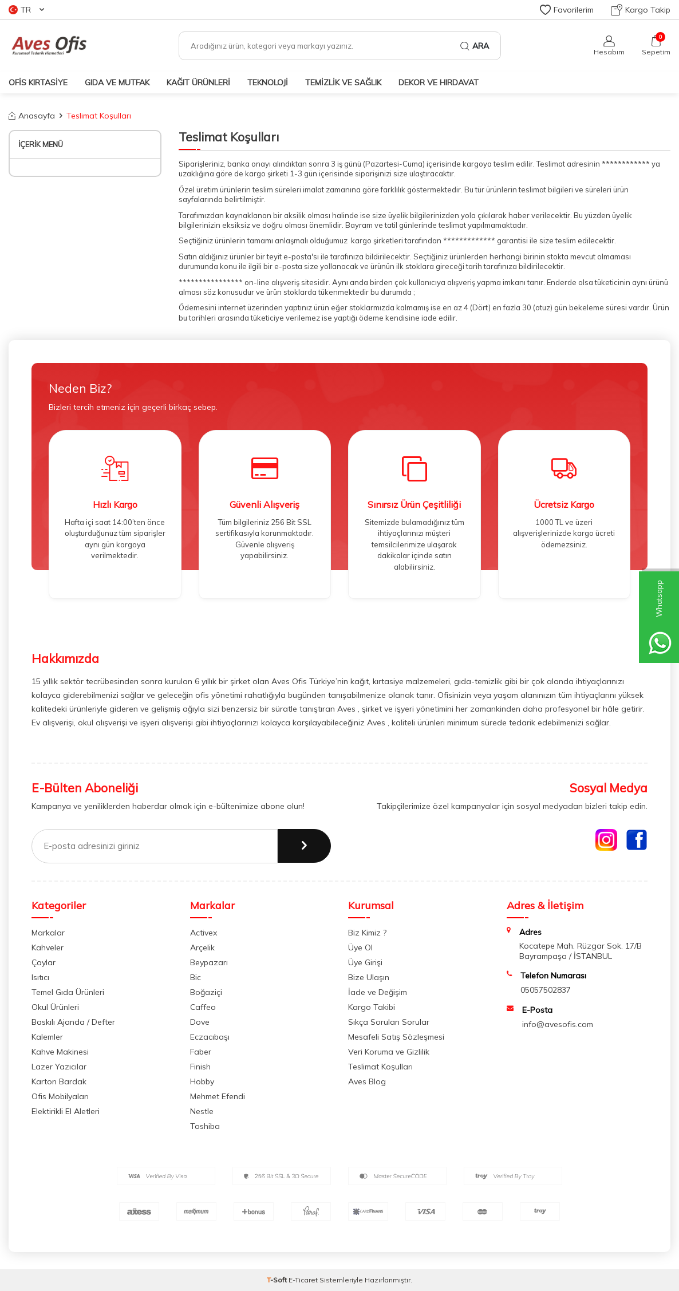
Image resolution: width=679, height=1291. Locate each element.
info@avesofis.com (557, 1024)
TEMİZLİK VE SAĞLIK (343, 82)
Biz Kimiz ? (367, 932)
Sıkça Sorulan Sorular (388, 1022)
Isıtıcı (40, 977)
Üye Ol (360, 947)
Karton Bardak (58, 1081)
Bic (195, 977)
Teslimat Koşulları (380, 1066)
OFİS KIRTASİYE (38, 82)
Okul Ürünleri (55, 1007)
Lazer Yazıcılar (58, 1066)
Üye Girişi (365, 962)
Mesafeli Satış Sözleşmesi (396, 1037)
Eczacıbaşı (210, 1037)
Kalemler (47, 1037)
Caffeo (203, 1007)
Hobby (202, 1081)
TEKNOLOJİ (267, 82)
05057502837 (545, 990)
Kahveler (47, 947)
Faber (200, 1052)
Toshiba (205, 1126)
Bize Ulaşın (368, 977)
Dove (200, 1022)
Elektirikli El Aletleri (65, 1111)
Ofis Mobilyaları (60, 1096)
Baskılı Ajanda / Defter (73, 1022)
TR (26, 10)
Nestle (202, 1111)
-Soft (278, 1280)
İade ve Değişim (377, 992)
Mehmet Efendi (217, 1096)
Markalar (48, 932)
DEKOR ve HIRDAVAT (438, 82)
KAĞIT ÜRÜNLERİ (198, 82)
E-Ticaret (303, 1280)
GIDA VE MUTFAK (117, 82)
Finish (200, 1066)
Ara (474, 46)
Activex (203, 932)
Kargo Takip (640, 9)
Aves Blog (367, 1081)
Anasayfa (32, 115)
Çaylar (43, 962)
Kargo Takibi (371, 1007)
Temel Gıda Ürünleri (67, 992)
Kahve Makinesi (60, 1052)
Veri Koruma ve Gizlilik (388, 1052)
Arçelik (202, 947)
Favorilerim (567, 9)
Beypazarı (209, 962)
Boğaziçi (206, 992)
